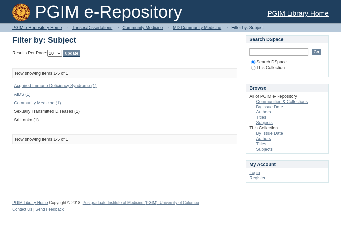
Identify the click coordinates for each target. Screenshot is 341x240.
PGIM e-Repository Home (37, 27)
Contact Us (22, 209)
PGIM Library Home (298, 13)
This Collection (268, 67)
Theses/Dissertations (92, 27)
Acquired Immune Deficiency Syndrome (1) (55, 85)
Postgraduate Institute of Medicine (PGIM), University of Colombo (141, 202)
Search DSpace (269, 61)
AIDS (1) (22, 94)
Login (254, 172)
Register (257, 177)
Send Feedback (50, 209)
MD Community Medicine (197, 27)
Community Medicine (143, 27)
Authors (263, 111)
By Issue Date (269, 106)
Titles (261, 117)
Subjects (264, 122)
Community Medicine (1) (37, 102)
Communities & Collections (282, 101)
